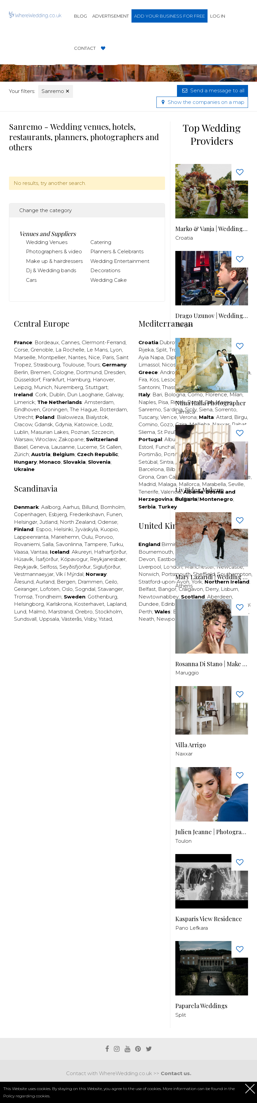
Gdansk (44, 424)
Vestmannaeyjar (33, 574)
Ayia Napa (151, 357)
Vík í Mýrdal (69, 574)
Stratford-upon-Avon (163, 582)
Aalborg (50, 507)
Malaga (167, 484)
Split (161, 350)
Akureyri (82, 552)
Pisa (163, 402)
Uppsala (49, 619)
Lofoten (49, 589)
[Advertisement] (130, 648)
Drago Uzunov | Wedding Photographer (211, 316)
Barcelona (151, 469)
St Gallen (110, 447)
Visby (90, 619)
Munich (43, 387)
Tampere (95, 544)
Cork (41, 394)
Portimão (149, 454)
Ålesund (24, 582)
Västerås (71, 619)
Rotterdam (113, 409)
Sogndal (85, 589)
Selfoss (48, 567)
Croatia (184, 238)
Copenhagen (30, 514)
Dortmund (89, 372)
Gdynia (63, 424)
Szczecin (103, 432)
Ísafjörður (47, 559)
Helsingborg (29, 604)
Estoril (145, 447)
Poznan (80, 432)
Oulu (87, 537)
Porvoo (104, 537)
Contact (85, 48)
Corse (21, 350)
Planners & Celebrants (116, 251)
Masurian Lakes (49, 432)
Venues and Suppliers (47, 234)
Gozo (166, 424)
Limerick (24, 402)
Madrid (147, 484)
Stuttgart (96, 387)
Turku (116, 544)
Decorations (105, 270)
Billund (90, 507)
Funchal (165, 447)
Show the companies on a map (202, 102)
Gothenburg (102, 596)
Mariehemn (65, 537)
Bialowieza (70, 417)
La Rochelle (69, 350)
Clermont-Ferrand (104, 342)
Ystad (105, 619)
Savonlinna (69, 544)
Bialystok (97, 417)
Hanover (103, 379)
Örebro (84, 611)
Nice (94, 357)
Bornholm (112, 507)
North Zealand (77, 522)
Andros (168, 372)
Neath (146, 619)
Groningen (54, 409)
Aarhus (71, 507)
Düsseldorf (27, 379)
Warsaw (23, 439)
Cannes (70, 342)
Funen (114, 514)
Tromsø (23, 596)
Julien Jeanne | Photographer (211, 832)
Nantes (77, 357)
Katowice (86, 424)
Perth (145, 611)
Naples (147, 402)
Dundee (148, 604)
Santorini (149, 387)
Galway (114, 394)
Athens (184, 586)
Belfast (147, 589)
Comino (148, 424)
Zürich (21, 454)
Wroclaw (45, 439)
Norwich (148, 574)
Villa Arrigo (190, 745)
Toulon (183, 841)
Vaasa (21, 552)
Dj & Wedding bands (51, 270)
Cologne (63, 372)
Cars (31, 280)
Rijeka (146, 350)
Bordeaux (47, 342)
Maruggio (187, 673)
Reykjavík (26, 567)
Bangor (167, 589)
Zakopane (71, 439)
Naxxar (184, 753)
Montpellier (52, 357)
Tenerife (148, 492)
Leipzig (23, 387)
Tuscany (148, 417)
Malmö (37, 611)
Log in (217, 16)
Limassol (148, 364)
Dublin (57, 394)
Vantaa (39, 552)
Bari (157, 394)
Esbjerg (57, 514)
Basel (21, 447)
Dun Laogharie (85, 394)
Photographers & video (54, 251)
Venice (168, 417)
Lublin (21, 432)
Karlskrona (59, 604)
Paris (108, 357)
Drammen (90, 582)
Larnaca (185, 412)
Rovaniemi (27, 544)
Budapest (187, 499)
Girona (146, 477)
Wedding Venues (46, 242)
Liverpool (149, 567)
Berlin (21, 372)
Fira (142, 379)
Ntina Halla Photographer (210, 403)
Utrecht (23, 417)
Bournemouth (155, 552)
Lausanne (63, 447)
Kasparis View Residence (208, 919)
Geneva (39, 447)
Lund (20, 611)
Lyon (116, 350)
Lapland (116, 604)
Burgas (184, 325)
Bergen (66, 582)
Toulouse (73, 364)
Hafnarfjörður (110, 552)
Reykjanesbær (108, 559)
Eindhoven (27, 409)
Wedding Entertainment (119, 261)
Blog (80, 16)
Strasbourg (47, 364)
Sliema (146, 432)
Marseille (25, 357)
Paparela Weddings (201, 1006)
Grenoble (42, 350)
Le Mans (97, 350)
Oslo (67, 589)
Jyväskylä (86, 529)
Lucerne (87, 447)
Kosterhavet (89, 604)
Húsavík (23, 559)
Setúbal (147, 462)
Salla (47, 544)
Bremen (40, 372)
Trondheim (48, 596)
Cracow (23, 424)
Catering (100, 242)
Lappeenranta (31, 537)
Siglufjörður (106, 567)
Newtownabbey (158, 596)
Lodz (106, 424)
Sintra (166, 462)
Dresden (114, 372)
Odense (107, 522)
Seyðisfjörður (75, 567)
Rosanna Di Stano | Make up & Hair (211, 664)
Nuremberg (68, 387)
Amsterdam (99, 402)
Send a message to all (212, 90)
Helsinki (63, 529)
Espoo (43, 529)
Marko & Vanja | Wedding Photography (211, 229)
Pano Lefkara (191, 928)
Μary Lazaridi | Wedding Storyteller (211, 577)
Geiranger (26, 589)
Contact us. (176, 1073)
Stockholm (108, 611)
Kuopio (109, 529)
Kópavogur (74, 559)
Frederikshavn (86, 514)
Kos (154, 379)
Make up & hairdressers (54, 261)
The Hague (83, 409)
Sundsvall (25, 619)
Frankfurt (53, 379)
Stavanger (110, 589)
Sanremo (56, 91)
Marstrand (60, 611)
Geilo (111, 582)
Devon (146, 559)
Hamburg (78, 379)
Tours (93, 364)
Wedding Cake (108, 280)
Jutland (48, 522)
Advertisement (110, 16)
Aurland (45, 582)
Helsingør (25, 522)
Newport (167, 619)
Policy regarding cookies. (26, 1095)
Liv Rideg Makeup (199, 490)
